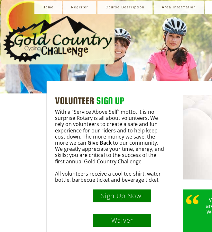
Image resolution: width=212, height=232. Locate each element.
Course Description (125, 7)
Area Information (179, 7)
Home (48, 7)
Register (79, 7)
